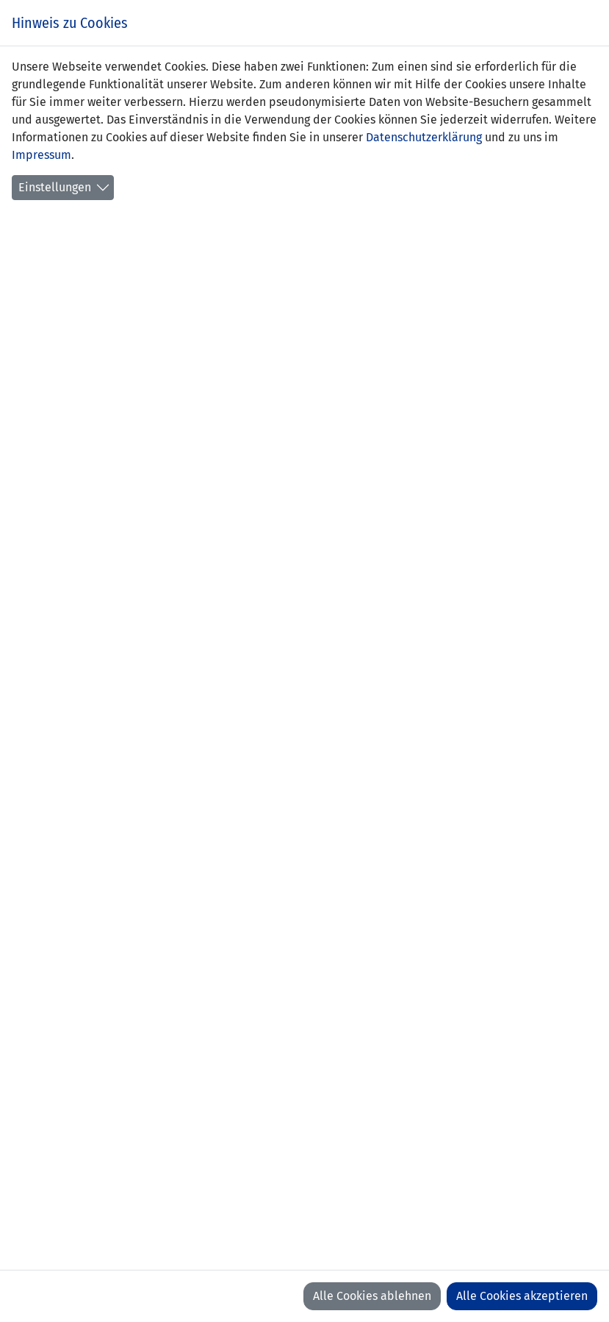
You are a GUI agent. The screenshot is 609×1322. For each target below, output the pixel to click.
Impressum (41, 155)
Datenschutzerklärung (424, 137)
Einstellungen (54, 187)
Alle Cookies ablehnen (372, 1296)
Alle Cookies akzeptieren (522, 1296)
